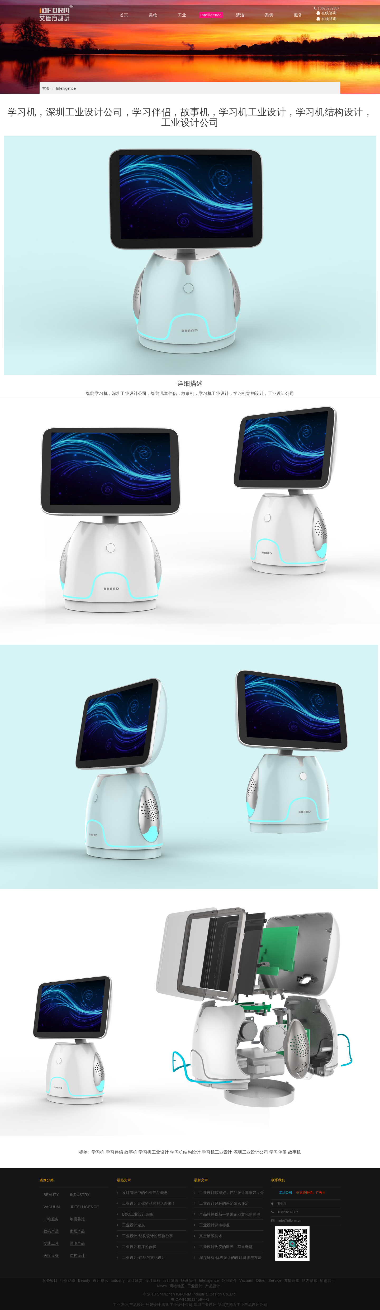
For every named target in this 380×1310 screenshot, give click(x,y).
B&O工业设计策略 (137, 1214)
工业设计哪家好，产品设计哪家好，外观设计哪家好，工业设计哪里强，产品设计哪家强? (231, 1193)
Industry (80, 1195)
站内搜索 (309, 1280)
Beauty (51, 1195)
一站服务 (51, 1219)
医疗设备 (51, 1255)
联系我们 (188, 1280)
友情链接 (292, 1280)
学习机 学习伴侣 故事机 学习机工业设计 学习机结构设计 (146, 1152)
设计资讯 (100, 1280)
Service (275, 1280)
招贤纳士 (327, 1280)
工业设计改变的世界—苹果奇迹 (226, 1247)
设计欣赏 (135, 1280)
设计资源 (170, 1280)
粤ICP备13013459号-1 (190, 1299)
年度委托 (77, 1219)
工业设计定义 (133, 1225)
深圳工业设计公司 (251, 1152)
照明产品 (77, 1243)
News (162, 1286)
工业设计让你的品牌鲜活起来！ (148, 1203)
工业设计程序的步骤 (139, 1247)
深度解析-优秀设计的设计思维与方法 (230, 1257)
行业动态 (67, 1280)
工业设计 (195, 1286)
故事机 (294, 1152)
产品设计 (212, 1286)
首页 (46, 88)
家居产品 (77, 1231)
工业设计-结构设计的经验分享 (147, 1236)
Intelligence (66, 88)
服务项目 (50, 1280)
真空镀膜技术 (210, 1236)
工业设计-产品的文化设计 (143, 1257)
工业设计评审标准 (214, 1225)
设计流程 (152, 1280)
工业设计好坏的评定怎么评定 (224, 1203)
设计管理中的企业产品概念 (145, 1193)
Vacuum (52, 1207)
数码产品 (51, 1231)
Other (261, 1280)
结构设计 (77, 1255)
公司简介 (229, 1280)
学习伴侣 (278, 1152)
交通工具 (51, 1243)
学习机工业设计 (217, 1152)
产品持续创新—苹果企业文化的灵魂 (229, 1214)
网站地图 (177, 1286)
